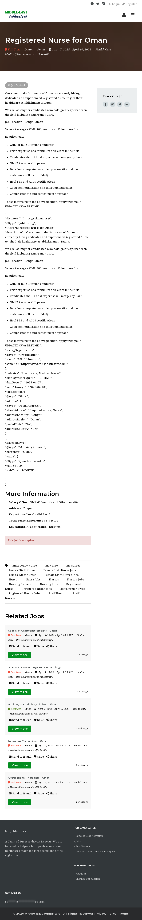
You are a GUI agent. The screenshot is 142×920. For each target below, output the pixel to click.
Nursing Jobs (49, 584)
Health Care (103, 49)
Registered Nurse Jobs (37, 588)
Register (129, 4)
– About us (80, 873)
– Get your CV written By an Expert (94, 851)
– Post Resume (82, 846)
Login (114, 4)
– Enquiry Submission (87, 879)
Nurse (13, 579)
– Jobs (77, 841)
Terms (124, 913)
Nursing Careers (20, 584)
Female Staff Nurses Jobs (62, 574)
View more (20, 655)
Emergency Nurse (24, 565)
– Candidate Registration (88, 836)
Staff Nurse (56, 593)
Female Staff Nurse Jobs (59, 570)
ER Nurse (51, 565)
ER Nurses (73, 565)
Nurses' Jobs (75, 579)
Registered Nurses (72, 588)
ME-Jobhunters (15, 831)
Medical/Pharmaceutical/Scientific (27, 54)
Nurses (54, 579)
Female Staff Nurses (22, 574)
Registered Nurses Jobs (24, 593)
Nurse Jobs (33, 579)
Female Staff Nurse (22, 570)
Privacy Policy (106, 913)
